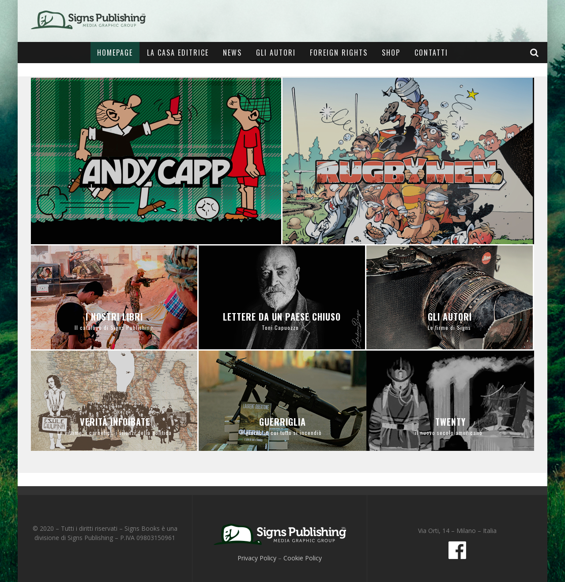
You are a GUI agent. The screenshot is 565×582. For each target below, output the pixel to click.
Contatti (431, 52)
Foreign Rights (339, 52)
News (232, 52)
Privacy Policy (256, 558)
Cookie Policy (302, 558)
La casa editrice (178, 52)
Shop (391, 52)
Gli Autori (276, 52)
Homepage (115, 52)
